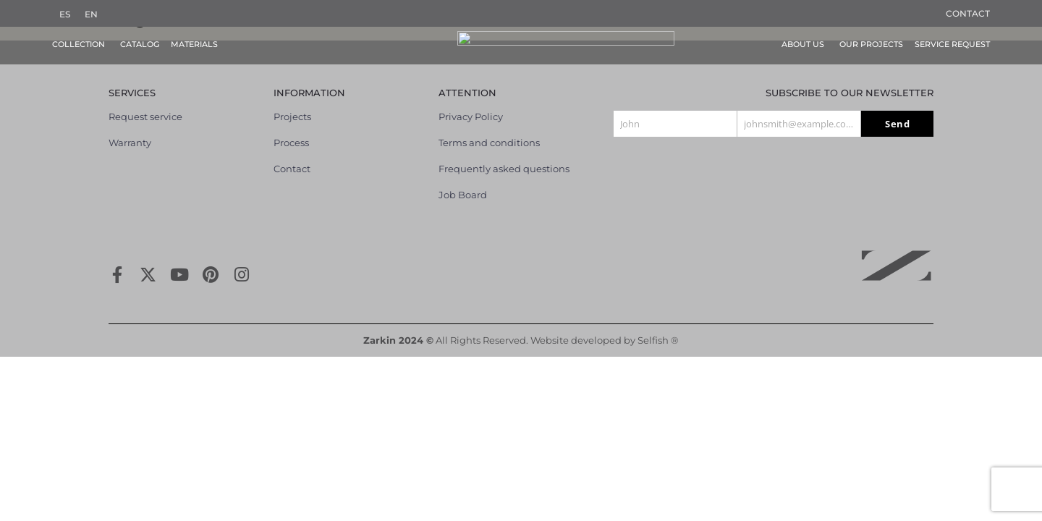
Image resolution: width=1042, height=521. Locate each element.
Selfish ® (658, 329)
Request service (145, 105)
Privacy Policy (471, 105)
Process (291, 131)
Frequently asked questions (504, 158)
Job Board (463, 184)
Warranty (130, 131)
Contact (968, 13)
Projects (292, 105)
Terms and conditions (489, 131)
